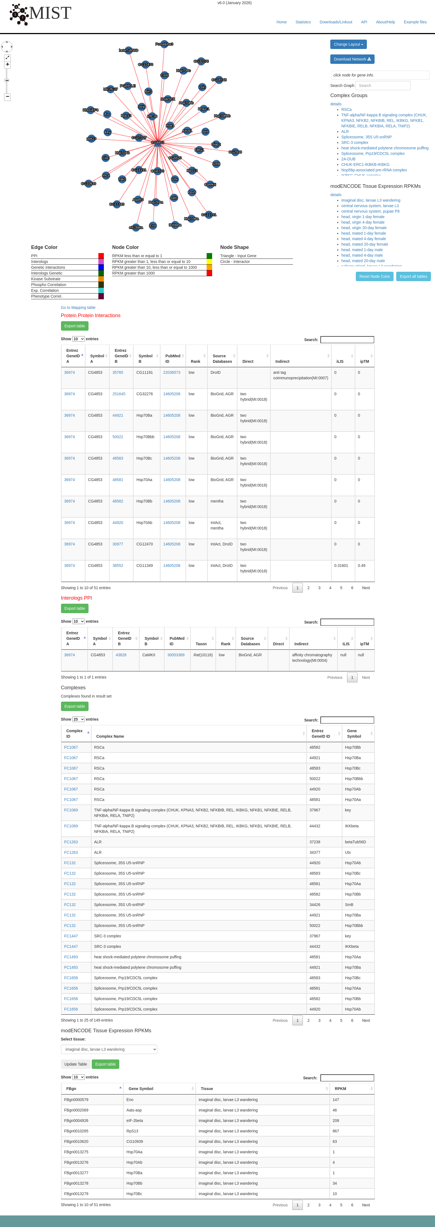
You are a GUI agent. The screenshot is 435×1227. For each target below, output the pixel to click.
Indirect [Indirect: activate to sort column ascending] (283, 361)
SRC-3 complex (354, 142)
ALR (345, 131)
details (335, 104)
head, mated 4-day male (362, 255)
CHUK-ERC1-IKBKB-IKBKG (365, 164)
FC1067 (71, 747)
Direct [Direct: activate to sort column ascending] (247, 361)
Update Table (76, 1064)
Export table (75, 326)
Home (281, 22)
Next (366, 588)
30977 (117, 544)
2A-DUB (348, 159)
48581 (117, 479)
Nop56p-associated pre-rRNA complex (374, 170)
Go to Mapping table (78, 307)
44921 (117, 415)
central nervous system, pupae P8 (370, 211)
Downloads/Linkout (336, 22)
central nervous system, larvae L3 (370, 206)
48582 (117, 501)
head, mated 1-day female (363, 233)
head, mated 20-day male (363, 261)
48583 (117, 458)
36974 (69, 372)
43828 (121, 655)
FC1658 (71, 978)
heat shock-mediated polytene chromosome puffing (384, 148)
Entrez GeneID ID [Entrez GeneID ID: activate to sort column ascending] (321, 734)
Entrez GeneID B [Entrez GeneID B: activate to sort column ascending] (121, 356)
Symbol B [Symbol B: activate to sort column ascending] (145, 359)
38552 (117, 565)
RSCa (346, 109)
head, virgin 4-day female (362, 222)
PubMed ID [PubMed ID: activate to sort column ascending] (172, 359)
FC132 (70, 863)
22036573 (171, 372)
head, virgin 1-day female (362, 217)
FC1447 (71, 936)
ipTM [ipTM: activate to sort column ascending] (364, 361)
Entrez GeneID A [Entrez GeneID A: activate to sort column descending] (73, 356)
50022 (117, 437)
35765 (117, 372)
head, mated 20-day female (364, 244)
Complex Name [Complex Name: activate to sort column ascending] (110, 736)
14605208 (171, 394)
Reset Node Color (374, 276)
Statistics (303, 22)
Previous (280, 588)
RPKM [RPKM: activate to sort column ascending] (340, 1088)
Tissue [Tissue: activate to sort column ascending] (207, 1088)
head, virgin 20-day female (364, 228)
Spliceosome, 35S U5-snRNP (366, 137)
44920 (117, 522)
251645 (118, 394)
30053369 (175, 655)
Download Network (352, 59)
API (364, 22)
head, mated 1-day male (362, 250)
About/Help (385, 22)
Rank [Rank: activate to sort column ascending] (195, 361)
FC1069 (71, 810)
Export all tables (413, 276)
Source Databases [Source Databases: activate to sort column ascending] (222, 359)
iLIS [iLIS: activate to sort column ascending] (340, 361)
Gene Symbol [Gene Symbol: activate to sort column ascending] (354, 734)
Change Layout (348, 44)
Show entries (80, 339)
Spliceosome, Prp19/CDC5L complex (373, 153)
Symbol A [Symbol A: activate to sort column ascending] (97, 359)
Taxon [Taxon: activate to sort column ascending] (201, 644)
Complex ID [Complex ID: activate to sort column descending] (75, 734)
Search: (339, 339)
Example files (415, 22)
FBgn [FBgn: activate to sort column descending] (71, 1088)
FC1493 (71, 957)
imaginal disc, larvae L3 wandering (370, 200)
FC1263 (71, 842)
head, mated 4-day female (363, 239)
